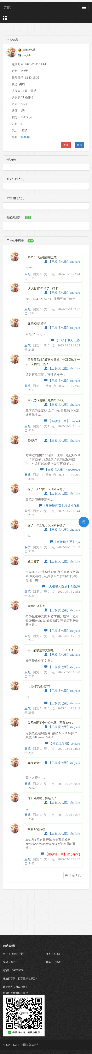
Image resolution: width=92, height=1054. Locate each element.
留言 (79, 144)
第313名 (26, 137)
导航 (7, 7)
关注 (65, 144)
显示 (28, 217)
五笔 (27, 274)
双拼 (27, 547)
